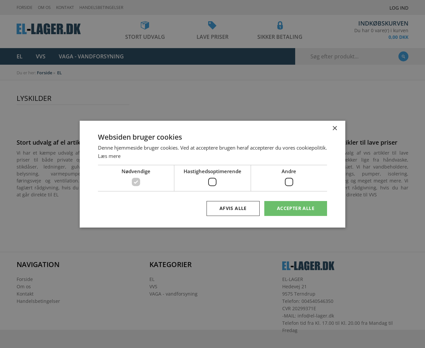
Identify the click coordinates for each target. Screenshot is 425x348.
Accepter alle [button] (295, 208)
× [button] (334, 128)
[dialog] (212, 174)
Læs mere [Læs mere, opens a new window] (109, 156)
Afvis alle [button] (233, 208)
